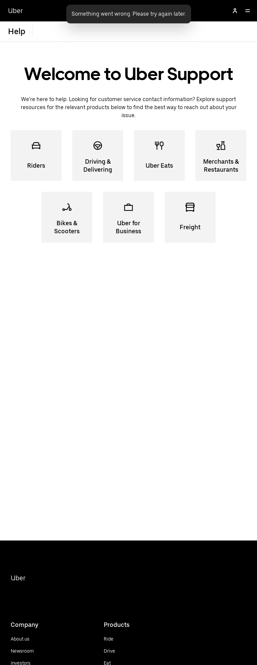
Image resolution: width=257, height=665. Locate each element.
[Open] (248, 11)
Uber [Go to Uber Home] (15, 11)
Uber (18, 578)
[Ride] (123, 639)
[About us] (22, 639)
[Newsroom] (22, 651)
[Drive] (123, 651)
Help (16, 31)
